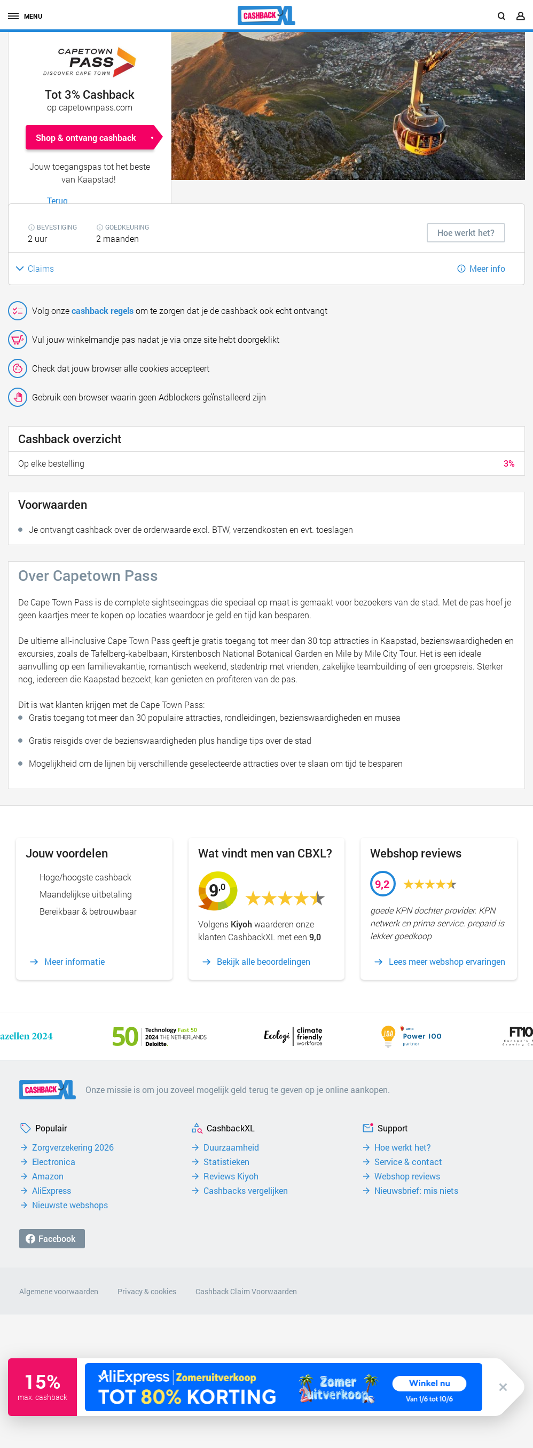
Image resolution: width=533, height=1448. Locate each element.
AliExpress (51, 1190)
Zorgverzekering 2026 (73, 1147)
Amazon (48, 1176)
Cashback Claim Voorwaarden (246, 1291)
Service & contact (408, 1162)
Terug (57, 200)
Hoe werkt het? (402, 1147)
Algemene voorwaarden (58, 1291)
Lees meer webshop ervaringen (447, 961)
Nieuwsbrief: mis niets (416, 1190)
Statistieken (226, 1162)
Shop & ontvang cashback (86, 137)
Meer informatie (74, 961)
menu (25, 16)
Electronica (53, 1162)
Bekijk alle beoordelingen (263, 961)
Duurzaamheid (231, 1147)
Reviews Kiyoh (230, 1176)
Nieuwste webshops (70, 1205)
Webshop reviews (407, 1176)
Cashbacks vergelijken (245, 1190)
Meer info (487, 268)
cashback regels (103, 310)
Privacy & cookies (146, 1291)
